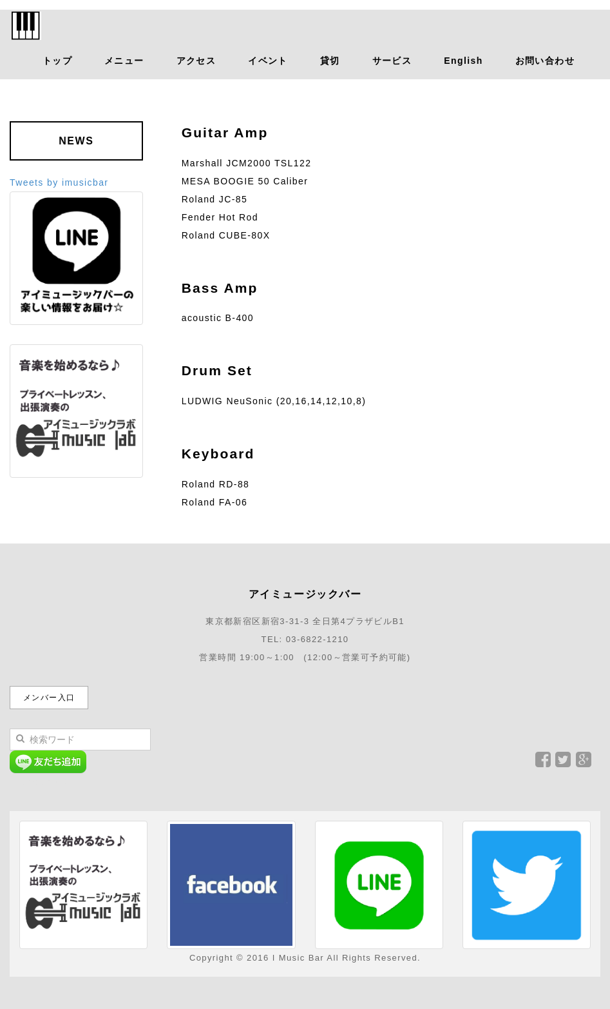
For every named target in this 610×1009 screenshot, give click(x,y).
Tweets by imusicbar (59, 182)
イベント (268, 60)
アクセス (196, 60)
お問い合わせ (545, 60)
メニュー (124, 60)
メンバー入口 (49, 697)
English (463, 60)
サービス (392, 60)
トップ (57, 60)
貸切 (330, 60)
